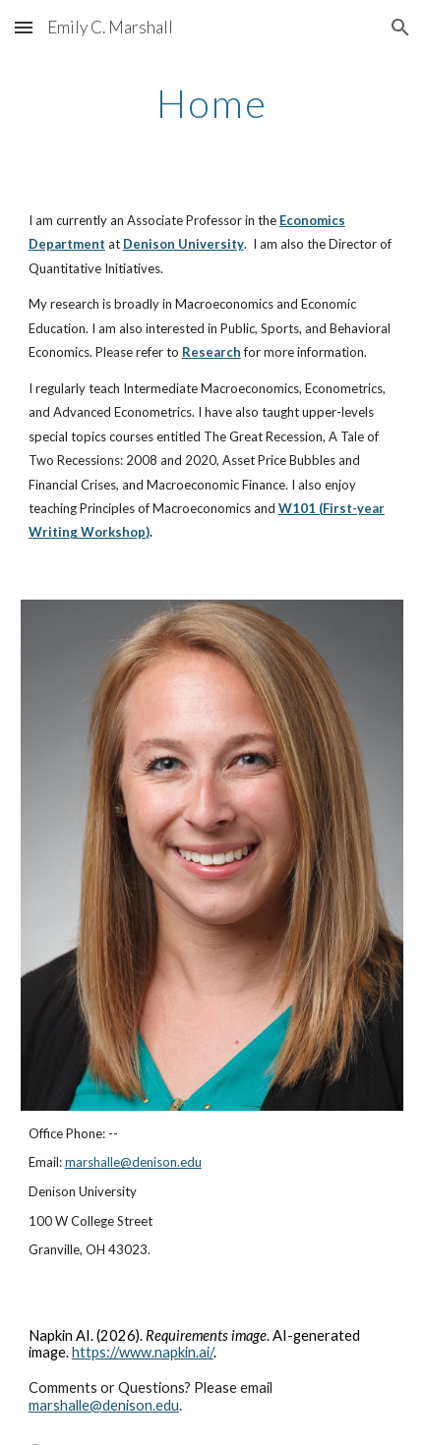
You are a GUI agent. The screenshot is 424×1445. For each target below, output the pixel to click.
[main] (212, 103)
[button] (23, 27)
